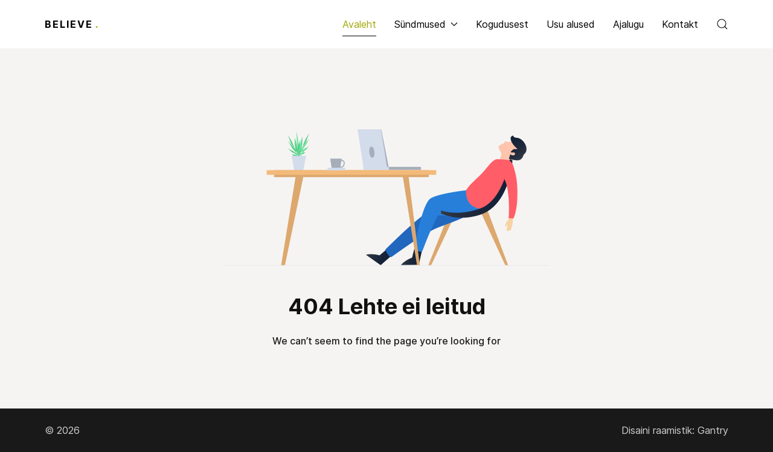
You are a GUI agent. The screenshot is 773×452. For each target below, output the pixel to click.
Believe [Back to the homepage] (72, 24)
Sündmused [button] (426, 24)
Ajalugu (628, 24)
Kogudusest (502, 24)
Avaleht (359, 24)
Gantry (713, 430)
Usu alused (571, 24)
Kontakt (680, 24)
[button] (722, 24)
